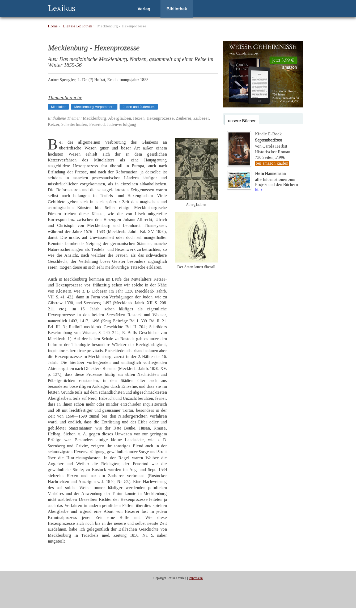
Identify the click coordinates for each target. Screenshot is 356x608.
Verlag (144, 9)
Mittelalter (58, 107)
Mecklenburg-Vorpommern (94, 107)
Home (53, 26)
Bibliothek (177, 9)
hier (258, 190)
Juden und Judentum (139, 107)
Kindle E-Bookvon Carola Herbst (271, 140)
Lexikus (61, 8)
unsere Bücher (242, 121)
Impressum (196, 578)
